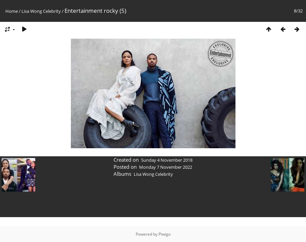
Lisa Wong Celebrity (41, 11)
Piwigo (165, 234)
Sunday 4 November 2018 (166, 160)
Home (11, 11)
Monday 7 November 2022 (165, 167)
